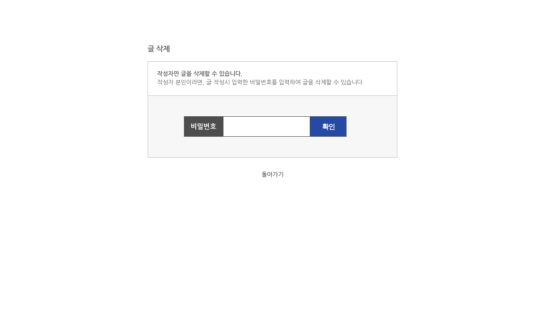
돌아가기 (272, 175)
